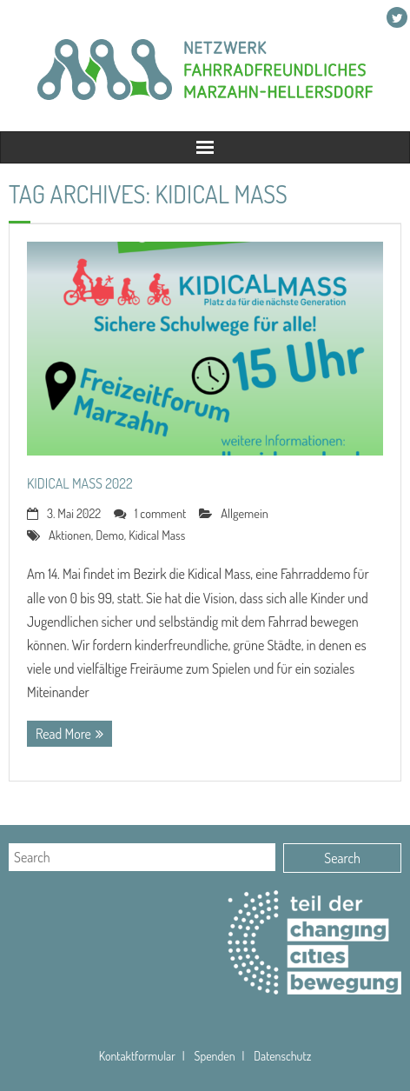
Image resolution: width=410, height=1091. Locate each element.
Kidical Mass (157, 534)
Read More (63, 733)
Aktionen (70, 534)
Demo (110, 534)
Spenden (214, 1055)
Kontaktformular (137, 1055)
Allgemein (244, 513)
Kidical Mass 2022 (80, 483)
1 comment (160, 513)
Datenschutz (282, 1055)
